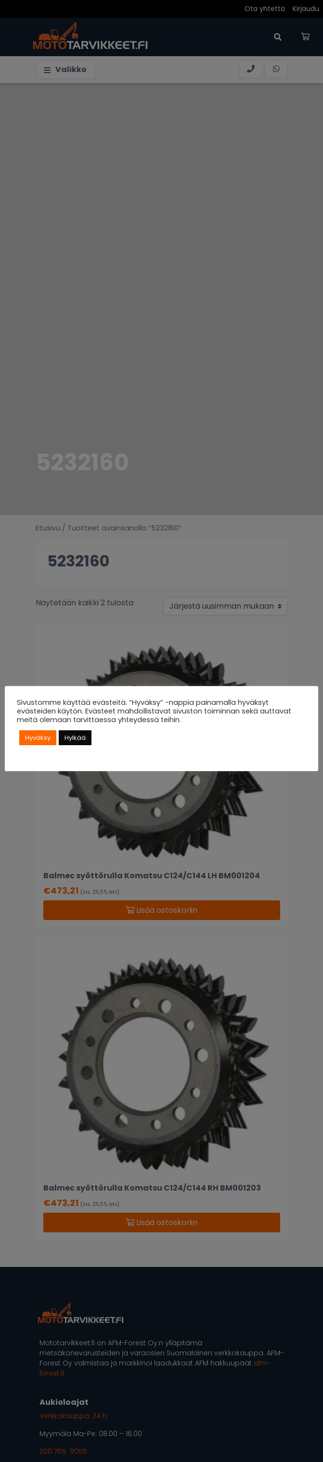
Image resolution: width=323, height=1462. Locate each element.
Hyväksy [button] (38, 737)
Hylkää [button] (75, 737)
